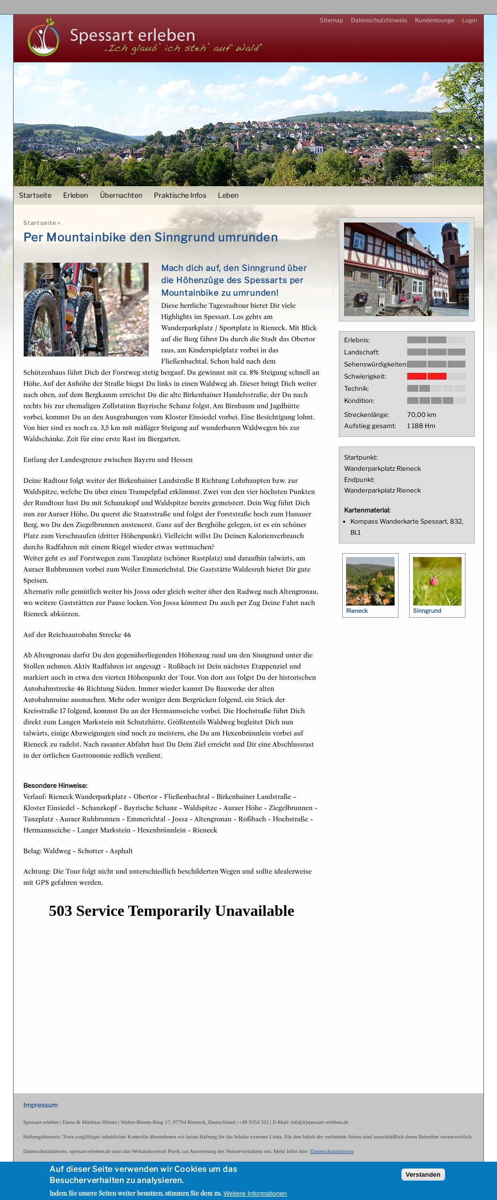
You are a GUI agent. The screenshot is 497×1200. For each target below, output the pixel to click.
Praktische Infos (180, 195)
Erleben (75, 195)
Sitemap (331, 20)
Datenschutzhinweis (379, 20)
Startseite (35, 195)
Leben (228, 195)
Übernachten (121, 195)
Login (469, 20)
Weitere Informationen (255, 1194)
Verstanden (423, 1174)
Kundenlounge (434, 20)
